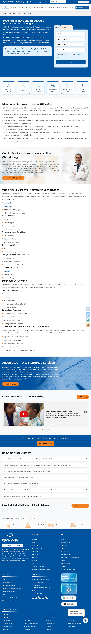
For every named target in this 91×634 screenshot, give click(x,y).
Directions (10, 60)
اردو (30, 512)
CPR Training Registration (9, 594)
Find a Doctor (15, 7)
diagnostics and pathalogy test (11, 582)
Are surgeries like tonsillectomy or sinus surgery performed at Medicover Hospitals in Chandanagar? (37, 459)
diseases (34, 551)
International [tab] (66, 24)
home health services (8, 585)
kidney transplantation (31, 617)
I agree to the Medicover (68, 52)
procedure (35, 554)
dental (70, 608)
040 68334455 (8, 2)
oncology (5, 623)
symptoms (35, 548)
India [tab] (57, 24)
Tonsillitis (6, 265)
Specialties (36, 7)
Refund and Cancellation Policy (41, 563)
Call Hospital (42, 61)
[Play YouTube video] (24, 408)
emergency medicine (74, 617)
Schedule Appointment (70, 59)
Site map (63, 560)
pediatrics (27, 611)
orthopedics (6, 614)
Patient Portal (32, 2)
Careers (63, 542)
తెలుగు (17, 512)
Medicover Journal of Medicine (70, 551)
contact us (5, 573)
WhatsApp (20, 2)
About (61, 7)
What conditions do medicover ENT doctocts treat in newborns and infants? (30, 484)
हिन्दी (24, 512)
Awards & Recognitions (68, 563)
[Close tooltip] (82, 610)
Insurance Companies (38, 560)
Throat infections (9, 233)
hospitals (34, 533)
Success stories (65, 548)
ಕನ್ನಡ (35, 512)
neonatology (28, 614)
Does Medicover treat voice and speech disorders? (21, 477)
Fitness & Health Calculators (10, 591)
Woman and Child (7, 576)
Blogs (3, 588)
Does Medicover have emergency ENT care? (19, 471)
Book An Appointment (82, 7)
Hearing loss (7, 200)
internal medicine (51, 608)
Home (4, 13)
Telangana (13, 519)
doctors (34, 536)
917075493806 (38, 587)
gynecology (71, 620)
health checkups (37, 542)
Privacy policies (65, 557)
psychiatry (49, 620)
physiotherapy (50, 617)
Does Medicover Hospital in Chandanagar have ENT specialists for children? (29, 453)
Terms (63, 554)
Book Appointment (45, 437)
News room (64, 545)
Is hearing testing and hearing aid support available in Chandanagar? (27, 465)
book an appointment (8, 579)
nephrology (27, 623)
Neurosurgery (28, 608)
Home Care (43, 2)
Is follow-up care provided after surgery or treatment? (22, 490)
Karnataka (78, 519)
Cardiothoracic (6, 611)
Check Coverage (10, 378)
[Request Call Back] (85, 620)
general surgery (7, 620)
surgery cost (35, 539)
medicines (35, 545)
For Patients (53, 7)
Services (44, 7)
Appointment (27, 60)
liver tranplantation (30, 620)
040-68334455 (38, 576)
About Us (63, 533)
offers (33, 557)
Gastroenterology (7, 617)
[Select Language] (83, 2)
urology (48, 614)
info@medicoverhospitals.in (42, 581)
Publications (64, 539)
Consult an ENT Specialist (13, 172)
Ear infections (8, 197)
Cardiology (5, 608)
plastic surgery (50, 611)
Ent (19, 13)
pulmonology (50, 623)
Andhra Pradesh (34, 519)
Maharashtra (56, 519)
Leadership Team (66, 536)
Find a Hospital (26, 7)
